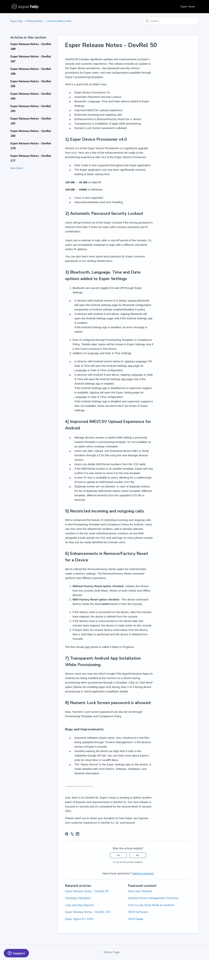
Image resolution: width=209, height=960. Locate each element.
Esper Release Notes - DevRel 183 (30, 108)
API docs (112, 760)
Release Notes (35, 21)
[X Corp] (72, 834)
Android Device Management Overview (153, 898)
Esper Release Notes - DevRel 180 (30, 133)
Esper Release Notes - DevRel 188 (30, 46)
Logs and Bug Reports (79, 905)
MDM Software (138, 912)
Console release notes (59, 21)
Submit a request (143, 873)
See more (16, 168)
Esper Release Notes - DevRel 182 (30, 121)
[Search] (170, 21)
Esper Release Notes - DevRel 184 (30, 96)
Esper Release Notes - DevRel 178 (30, 146)
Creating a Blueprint (78, 898)
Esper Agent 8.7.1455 (79, 919)
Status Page (112, 952)
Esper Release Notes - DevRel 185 (30, 84)
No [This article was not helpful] (137, 855)
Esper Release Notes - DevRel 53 (86, 891)
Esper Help (16, 21)
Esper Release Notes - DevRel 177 (30, 158)
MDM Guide (135, 919)
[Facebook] (66, 834)
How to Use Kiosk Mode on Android (151, 905)
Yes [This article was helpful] (118, 855)
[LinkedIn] (77, 834)
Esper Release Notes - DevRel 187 (30, 59)
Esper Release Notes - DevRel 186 (30, 71)
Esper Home (188, 6)
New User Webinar (140, 891)
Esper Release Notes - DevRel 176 (87, 912)
